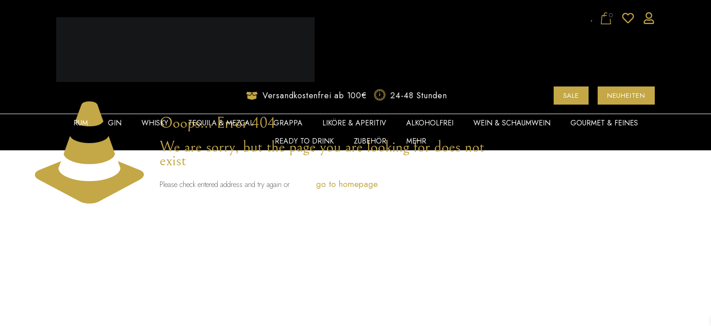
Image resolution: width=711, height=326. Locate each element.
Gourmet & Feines (604, 123)
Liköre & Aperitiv (354, 123)
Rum (80, 123)
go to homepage (347, 184)
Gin (115, 123)
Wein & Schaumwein (511, 123)
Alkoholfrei (429, 123)
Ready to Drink (304, 141)
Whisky (154, 123)
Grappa (287, 123)
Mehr (420, 141)
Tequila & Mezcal (220, 123)
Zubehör (370, 141)
